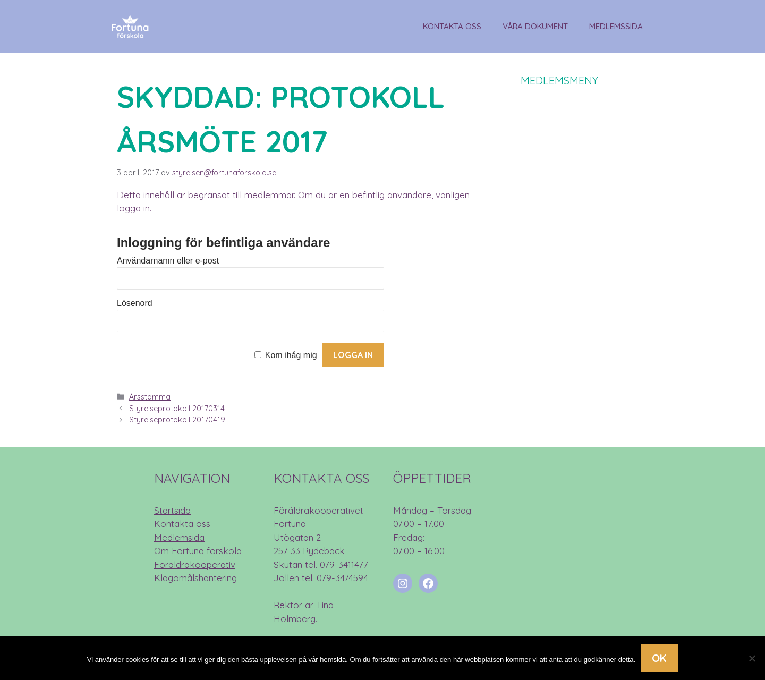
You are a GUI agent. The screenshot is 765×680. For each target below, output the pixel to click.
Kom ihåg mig (291, 355)
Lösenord (134, 303)
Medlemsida (179, 537)
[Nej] (751, 658)
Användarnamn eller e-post (168, 260)
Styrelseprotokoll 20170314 (177, 408)
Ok (659, 658)
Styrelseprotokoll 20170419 (177, 419)
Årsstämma (150, 397)
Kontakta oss (452, 26)
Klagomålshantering (195, 577)
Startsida (172, 510)
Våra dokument (535, 26)
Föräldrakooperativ (194, 564)
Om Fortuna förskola (198, 550)
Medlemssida (616, 26)
